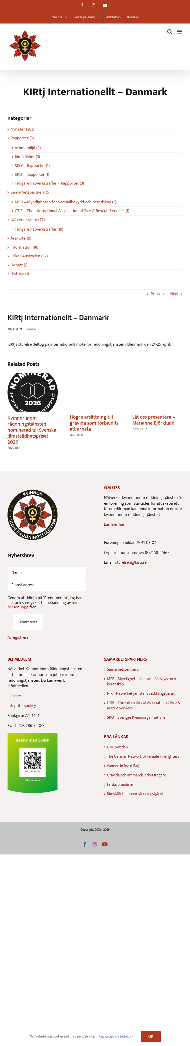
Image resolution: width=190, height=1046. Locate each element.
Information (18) (24, 247)
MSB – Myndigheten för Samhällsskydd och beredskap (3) (65, 202)
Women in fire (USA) (123, 766)
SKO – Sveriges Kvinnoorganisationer (137, 717)
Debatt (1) (19, 265)
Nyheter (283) (22, 129)
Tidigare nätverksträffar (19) (39, 229)
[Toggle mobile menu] (179, 31)
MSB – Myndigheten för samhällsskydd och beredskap (141, 681)
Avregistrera (18, 637)
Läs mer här (114, 524)
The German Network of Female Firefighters (143, 756)
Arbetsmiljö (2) (28, 148)
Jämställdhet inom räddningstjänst (135, 793)
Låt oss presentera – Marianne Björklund (153, 420)
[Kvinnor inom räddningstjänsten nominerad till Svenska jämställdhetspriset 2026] (33, 376)
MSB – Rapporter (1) (32, 166)
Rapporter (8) (22, 138)
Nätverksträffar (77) (27, 220)
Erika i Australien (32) (29, 256)
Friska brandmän (120, 784)
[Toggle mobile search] (169, 31)
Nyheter (31, 329)
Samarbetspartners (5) (30, 192)
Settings (127, 1036)
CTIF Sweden (117, 747)
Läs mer (14, 695)
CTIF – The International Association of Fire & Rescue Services (143, 705)
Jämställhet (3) (27, 157)
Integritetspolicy (22, 705)
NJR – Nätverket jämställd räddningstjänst (141, 693)
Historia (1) (19, 274)
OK (150, 1036)
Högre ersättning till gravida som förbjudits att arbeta (94, 423)
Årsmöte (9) (20, 238)
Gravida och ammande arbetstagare (136, 775)
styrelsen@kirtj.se (130, 562)
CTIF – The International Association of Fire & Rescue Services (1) (72, 211)
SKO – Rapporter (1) (32, 175)
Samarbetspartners (123, 669)
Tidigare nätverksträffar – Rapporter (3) (49, 183)
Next (174, 293)
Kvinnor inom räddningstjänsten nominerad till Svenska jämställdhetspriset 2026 (32, 430)
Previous (158, 293)
